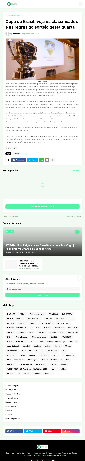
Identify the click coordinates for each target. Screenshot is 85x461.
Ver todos (76, 170)
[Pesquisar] (81, 4)
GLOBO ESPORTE (33, 319)
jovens (27, 373)
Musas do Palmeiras (27, 323)
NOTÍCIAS (21, 16)
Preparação (12, 364)
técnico (57, 346)
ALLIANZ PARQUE (56, 332)
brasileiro (41, 332)
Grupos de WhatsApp (13, 394)
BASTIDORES (52, 351)
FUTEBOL (11, 323)
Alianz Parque (21, 337)
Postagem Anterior (11, 216)
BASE (71, 319)
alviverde (73, 341)
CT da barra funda (39, 337)
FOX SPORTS (67, 314)
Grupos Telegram (12, 386)
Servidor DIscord (11, 398)
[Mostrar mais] (52, 160)
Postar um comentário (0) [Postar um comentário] (42, 207)
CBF (63, 351)
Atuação (39, 351)
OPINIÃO (48, 319)
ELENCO (54, 337)
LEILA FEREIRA (68, 355)
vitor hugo (48, 373)
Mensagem (32, 360)
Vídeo (63, 369)
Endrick (32, 355)
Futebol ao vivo (11, 402)
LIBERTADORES (63, 323)
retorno (37, 373)
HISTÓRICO (20, 341)
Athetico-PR (26, 351)
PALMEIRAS (53, 314)
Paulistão (65, 360)
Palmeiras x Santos (49, 360)
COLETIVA (36, 328)
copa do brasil (13, 346)
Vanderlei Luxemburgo (56, 341)
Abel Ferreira (12, 351)
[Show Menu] (3, 4)
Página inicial (10, 16)
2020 (9, 337)
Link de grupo (10, 390)
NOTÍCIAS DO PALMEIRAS (17, 328)
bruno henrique (13, 373)
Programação (26, 364)
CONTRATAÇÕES (46, 323)
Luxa (31, 341)
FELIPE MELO (72, 332)
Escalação (44, 355)
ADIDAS (68, 346)
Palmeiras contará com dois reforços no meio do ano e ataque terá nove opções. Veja (28, 263)
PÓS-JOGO (60, 319)
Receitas (8, 414)
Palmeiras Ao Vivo (37, 314)
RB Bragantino (42, 364)
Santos (63, 364)
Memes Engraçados (12, 419)
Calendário (11, 355)
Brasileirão (59, 328)
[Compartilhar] (77, 34)
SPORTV (21, 332)
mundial (26, 346)
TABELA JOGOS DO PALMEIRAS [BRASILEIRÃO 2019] (27, 369)
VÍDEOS (23, 314)
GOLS (9, 341)
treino (47, 346)
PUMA (40, 341)
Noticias (47, 328)
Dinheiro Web (10, 406)
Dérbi (23, 355)
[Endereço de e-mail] (42, 289)
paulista (37, 346)
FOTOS (55, 355)
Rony (54, 364)
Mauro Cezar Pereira (15, 360)
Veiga (54, 369)
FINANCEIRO (66, 337)
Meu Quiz (9, 410)
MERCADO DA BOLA (14, 319)
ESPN (31, 332)
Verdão (10, 332)
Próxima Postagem (74, 216)
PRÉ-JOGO (72, 328)
